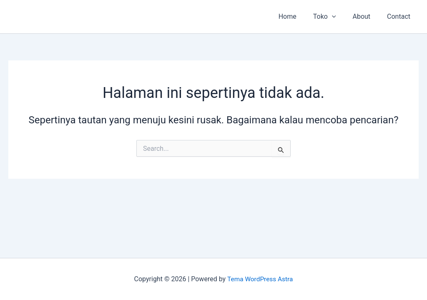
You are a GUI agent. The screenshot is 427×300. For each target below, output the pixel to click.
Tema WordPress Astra (260, 279)
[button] (340, 16)
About (366, 16)
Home (299, 16)
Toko (333, 16)
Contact (400, 16)
